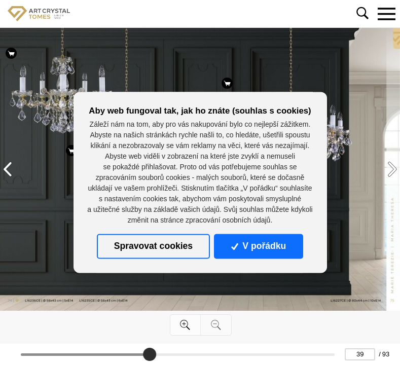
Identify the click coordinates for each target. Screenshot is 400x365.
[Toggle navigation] (386, 13)
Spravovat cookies (153, 246)
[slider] (149, 354)
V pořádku (258, 246)
